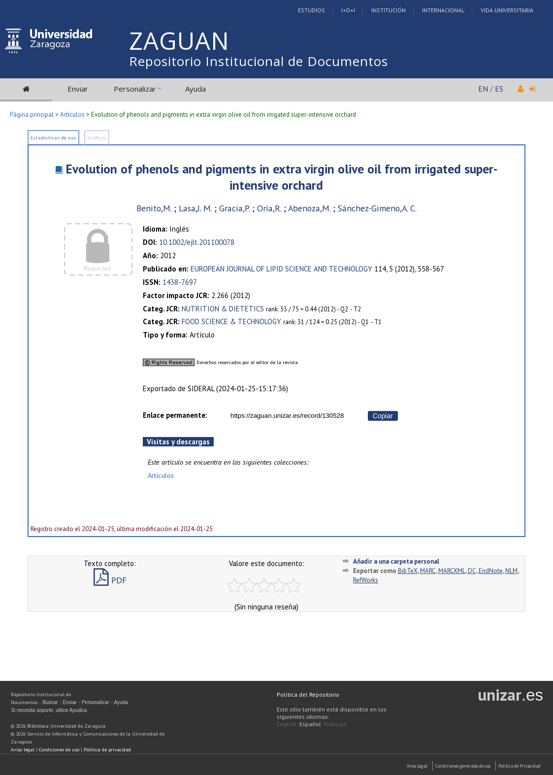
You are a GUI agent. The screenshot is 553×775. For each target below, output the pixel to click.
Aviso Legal (417, 766)
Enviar (77, 89)
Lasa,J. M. (195, 208)
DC (472, 571)
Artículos (72, 114)
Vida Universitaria (507, 10)
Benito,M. (153, 208)
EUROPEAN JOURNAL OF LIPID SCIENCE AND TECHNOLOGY (281, 268)
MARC (428, 571)
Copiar (383, 416)
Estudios (311, 10)
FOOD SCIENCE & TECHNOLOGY (231, 321)
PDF (110, 580)
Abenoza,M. (309, 208)
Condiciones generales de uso (462, 766)
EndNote (491, 571)
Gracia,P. (234, 208)
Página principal (32, 114)
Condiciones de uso (59, 749)
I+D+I (348, 10)
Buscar (50, 702)
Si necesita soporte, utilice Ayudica (49, 710)
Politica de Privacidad (519, 766)
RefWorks (365, 580)
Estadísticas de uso (53, 138)
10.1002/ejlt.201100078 (196, 242)
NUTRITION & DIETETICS (223, 308)
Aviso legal (22, 749)
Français (335, 724)
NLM (511, 571)
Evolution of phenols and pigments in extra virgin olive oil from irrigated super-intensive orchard (281, 177)
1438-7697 (180, 282)
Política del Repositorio (308, 694)
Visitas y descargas (178, 441)
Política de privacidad (107, 749)
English (286, 724)
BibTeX (408, 571)
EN (483, 89)
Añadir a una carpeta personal (396, 561)
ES (499, 89)
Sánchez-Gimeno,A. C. (377, 208)
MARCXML (451, 571)
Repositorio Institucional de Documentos (258, 61)
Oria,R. (269, 208)
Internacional (443, 10)
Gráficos (96, 138)
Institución (388, 10)
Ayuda (195, 89)
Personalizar (135, 89)
